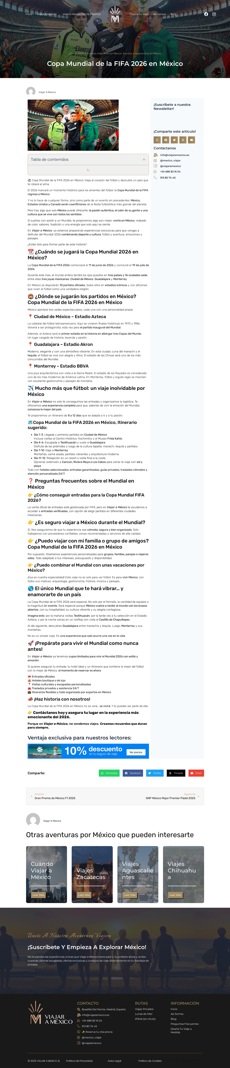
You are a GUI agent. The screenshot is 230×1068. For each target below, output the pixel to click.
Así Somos (159, 14)
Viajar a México (42, 230)
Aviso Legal (114, 1061)
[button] (144, 159)
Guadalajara (102, 279)
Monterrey (120, 279)
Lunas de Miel (143, 1015)
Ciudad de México (81, 279)
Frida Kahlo (114, 438)
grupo (108, 554)
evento (52, 605)
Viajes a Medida (47, 14)
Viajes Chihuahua (182, 870)
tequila (32, 355)
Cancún (67, 462)
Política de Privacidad (79, 1061)
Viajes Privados (144, 1009)
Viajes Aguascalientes (137, 870)
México (62, 210)
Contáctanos (44, 712)
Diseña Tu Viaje (138, 14)
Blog (173, 14)
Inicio (29, 14)
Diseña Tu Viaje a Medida (181, 1033)
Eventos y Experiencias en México (142, 53)
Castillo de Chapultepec (114, 619)
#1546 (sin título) (145, 1020)
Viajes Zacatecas (90, 873)
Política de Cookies (150, 1061)
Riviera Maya (81, 462)
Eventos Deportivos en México (104, 53)
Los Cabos (99, 462)
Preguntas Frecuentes (185, 1026)
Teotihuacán (68, 442)
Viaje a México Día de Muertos (82, 14)
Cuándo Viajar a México (42, 870)
